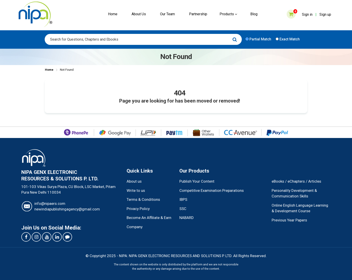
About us (134, 181)
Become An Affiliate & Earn (149, 217)
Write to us (136, 190)
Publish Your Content (196, 181)
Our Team (167, 14)
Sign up (325, 14)
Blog (253, 14)
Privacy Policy (138, 208)
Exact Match (288, 39)
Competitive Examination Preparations (211, 190)
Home (112, 14)
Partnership (198, 14)
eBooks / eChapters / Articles (296, 181)
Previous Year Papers (289, 220)
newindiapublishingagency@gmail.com (67, 209)
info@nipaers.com (49, 203)
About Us (139, 14)
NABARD (186, 217)
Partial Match (258, 39)
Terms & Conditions (143, 199)
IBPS (183, 199)
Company (135, 227)
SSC (182, 208)
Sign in (307, 14)
